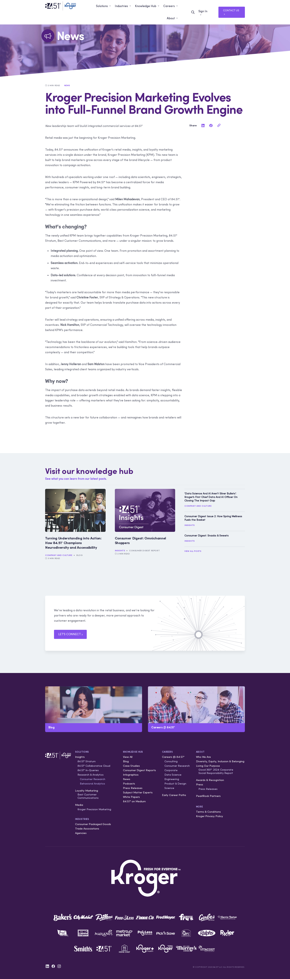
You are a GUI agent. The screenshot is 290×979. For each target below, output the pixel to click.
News (126, 779)
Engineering (171, 779)
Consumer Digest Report (144, 550)
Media (79, 805)
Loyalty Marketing (86, 790)
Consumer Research (92, 779)
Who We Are (203, 757)
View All (127, 757)
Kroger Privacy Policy (209, 816)
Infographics (131, 774)
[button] (103, 6)
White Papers (131, 797)
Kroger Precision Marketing (94, 809)
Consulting (171, 761)
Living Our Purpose (208, 765)
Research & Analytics (90, 774)
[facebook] (211, 125)
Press (199, 784)
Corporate (171, 770)
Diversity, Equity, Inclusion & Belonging (220, 761)
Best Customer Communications (88, 796)
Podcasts (129, 783)
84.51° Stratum (86, 761)
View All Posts (192, 551)
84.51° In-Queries (88, 770)
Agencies (81, 833)
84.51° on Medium (134, 801)
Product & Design (175, 783)
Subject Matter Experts (138, 792)
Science (169, 788)
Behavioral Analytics (92, 783)
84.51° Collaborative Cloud (93, 765)
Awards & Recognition (210, 780)
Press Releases (132, 788)
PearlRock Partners (208, 796)
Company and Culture (58, 555)
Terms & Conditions (208, 811)
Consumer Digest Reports (139, 770)
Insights (120, 550)
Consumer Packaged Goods (93, 824)
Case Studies (131, 765)
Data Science (172, 774)
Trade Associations (87, 828)
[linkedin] (203, 125)
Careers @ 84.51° (173, 757)
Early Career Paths (174, 795)
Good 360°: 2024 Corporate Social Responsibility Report (215, 771)
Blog (79, 555)
